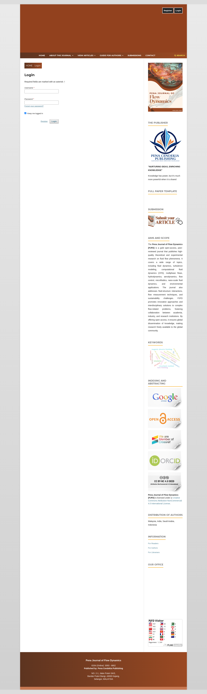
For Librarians (154, 552)
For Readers (153, 543)
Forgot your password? (34, 106)
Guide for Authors (111, 55)
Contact (150, 55)
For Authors (153, 548)
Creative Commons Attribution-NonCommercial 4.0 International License (165, 501)
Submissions (134, 55)
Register (168, 10)
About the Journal (60, 55)
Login (178, 10)
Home (42, 55)
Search (179, 55)
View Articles (86, 55)
